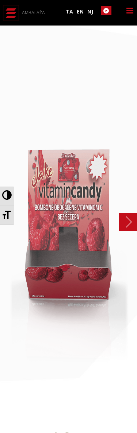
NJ (90, 11)
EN (80, 11)
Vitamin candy (124, 222)
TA (69, 11)
